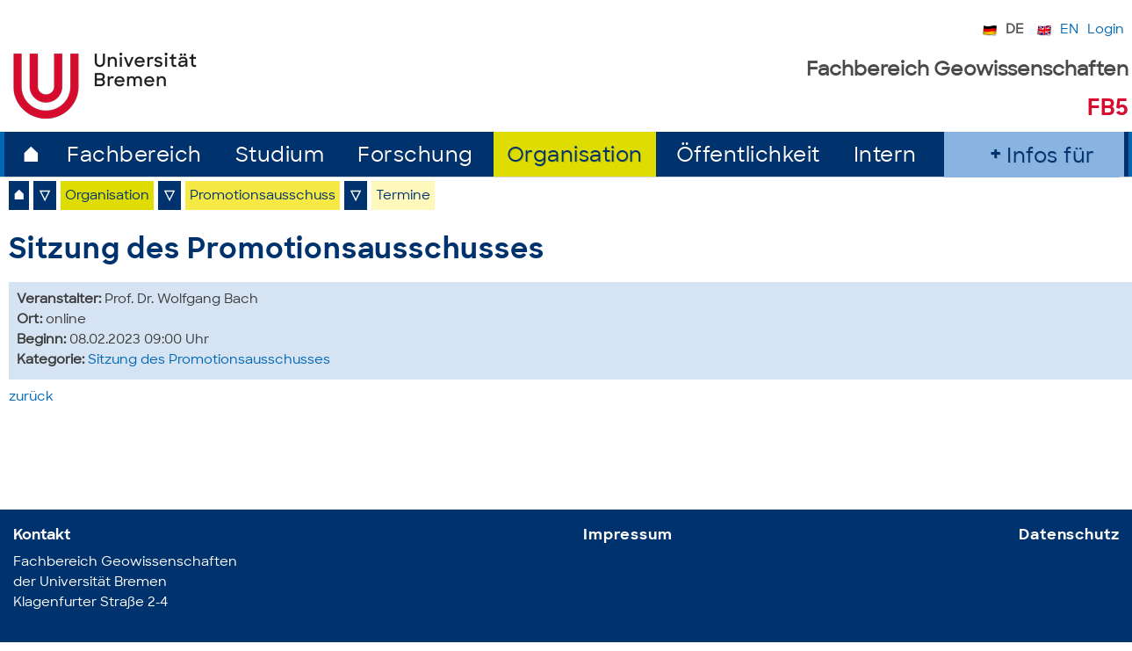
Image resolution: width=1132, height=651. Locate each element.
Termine (403, 196)
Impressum (628, 535)
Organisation (575, 157)
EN (1069, 30)
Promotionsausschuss (262, 196)
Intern (885, 157)
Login (1105, 30)
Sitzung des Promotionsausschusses (209, 360)
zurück (31, 397)
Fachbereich (134, 157)
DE (1015, 30)
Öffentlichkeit (748, 157)
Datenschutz (1069, 535)
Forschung (415, 157)
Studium (280, 157)
